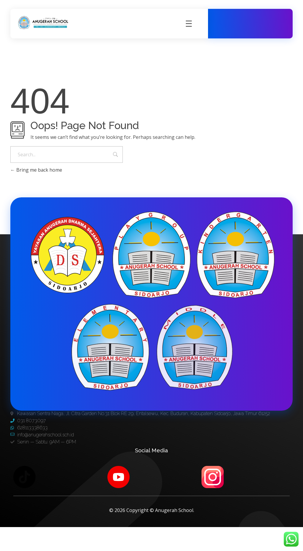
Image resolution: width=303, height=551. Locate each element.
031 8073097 (263, 20)
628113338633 (264, 27)
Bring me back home (36, 170)
